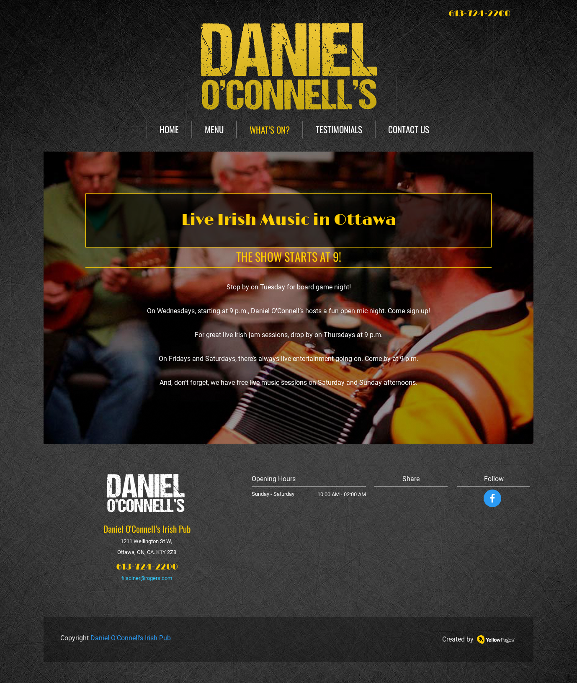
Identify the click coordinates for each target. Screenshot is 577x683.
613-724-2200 (147, 567)
